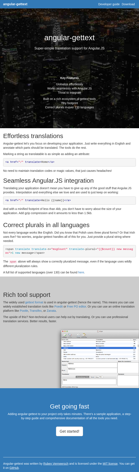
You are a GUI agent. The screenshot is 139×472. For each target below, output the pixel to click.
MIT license (110, 463)
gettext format (34, 302)
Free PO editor (76, 306)
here (81, 272)
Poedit (58, 306)
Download (128, 4)
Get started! (69, 431)
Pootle (24, 310)
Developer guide (109, 4)
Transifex (36, 310)
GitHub (14, 467)
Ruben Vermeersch (55, 463)
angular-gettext (15, 4)
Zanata (51, 310)
